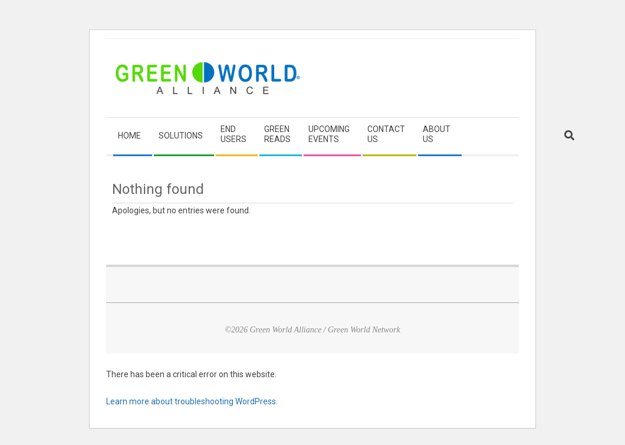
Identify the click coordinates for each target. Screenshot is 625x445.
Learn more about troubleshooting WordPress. (192, 401)
